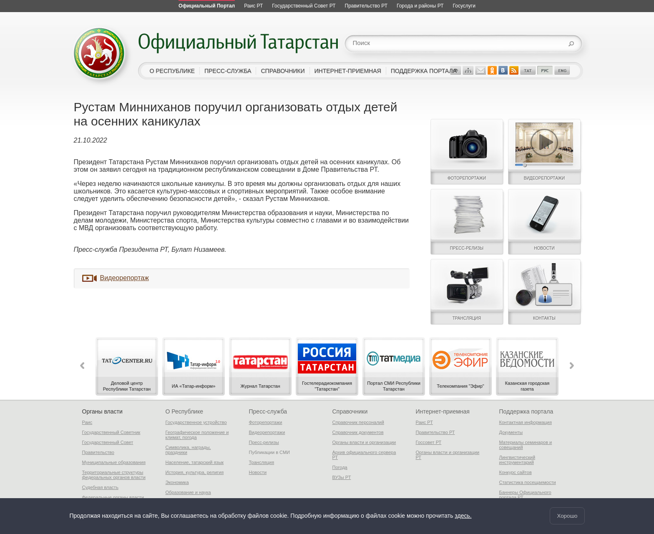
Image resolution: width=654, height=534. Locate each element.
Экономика (177, 482)
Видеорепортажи (267, 432)
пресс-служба (228, 71)
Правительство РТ (435, 432)
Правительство (98, 452)
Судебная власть (100, 487)
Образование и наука (188, 492)
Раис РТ (424, 422)
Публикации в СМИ (269, 452)
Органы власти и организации (364, 442)
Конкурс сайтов (515, 472)
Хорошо (567, 516)
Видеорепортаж (124, 277)
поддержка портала (424, 71)
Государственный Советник (111, 432)
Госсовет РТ (429, 442)
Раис (87, 422)
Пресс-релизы (264, 442)
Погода (339, 467)
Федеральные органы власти (113, 497)
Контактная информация (525, 422)
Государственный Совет (107, 442)
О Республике (184, 411)
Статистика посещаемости (527, 482)
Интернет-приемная (443, 411)
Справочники (350, 411)
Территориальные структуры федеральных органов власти (114, 475)
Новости (258, 472)
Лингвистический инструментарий (517, 460)
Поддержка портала (526, 411)
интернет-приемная (347, 71)
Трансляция (261, 462)
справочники (282, 71)
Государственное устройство (196, 422)
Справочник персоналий (358, 422)
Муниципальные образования (114, 462)
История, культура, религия (195, 472)
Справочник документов (358, 432)
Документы (511, 432)
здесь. (463, 516)
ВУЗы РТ (341, 477)
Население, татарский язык (195, 462)
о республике (172, 71)
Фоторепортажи (265, 422)
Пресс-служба (268, 411)
